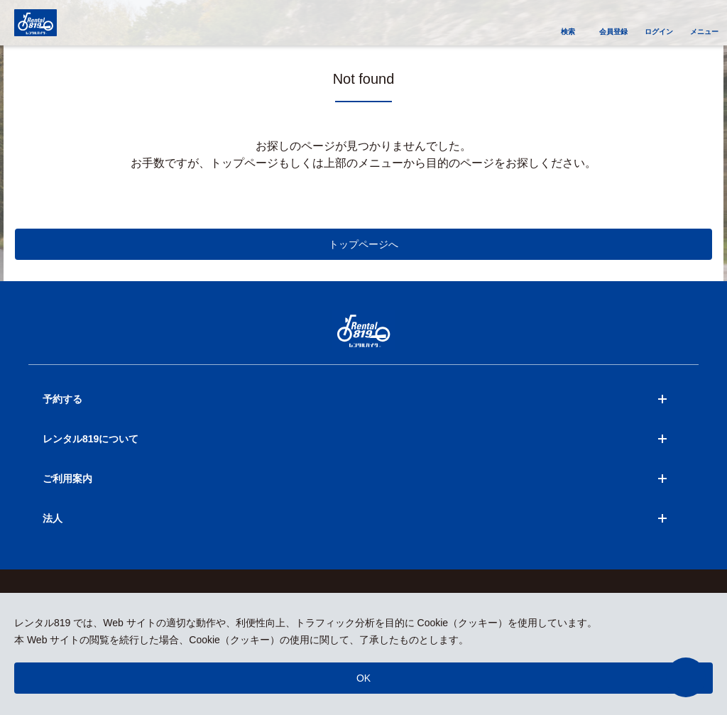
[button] (686, 677)
